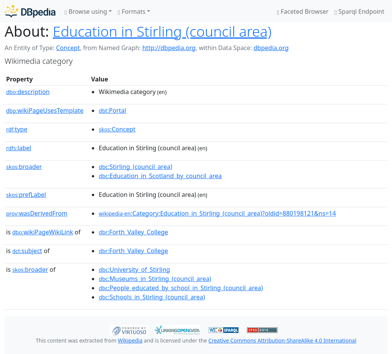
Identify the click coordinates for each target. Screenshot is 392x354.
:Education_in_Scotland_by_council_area (160, 176)
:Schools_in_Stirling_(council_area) (152, 297)
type (17, 129)
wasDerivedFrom (36, 213)
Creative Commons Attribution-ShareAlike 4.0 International (282, 340)
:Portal (112, 110)
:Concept (117, 129)
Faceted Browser (302, 11)
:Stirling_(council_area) (135, 166)
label (18, 148)
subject (27, 251)
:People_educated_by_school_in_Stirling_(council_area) (181, 288)
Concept (68, 48)
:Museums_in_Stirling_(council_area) (155, 278)
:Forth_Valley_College (133, 232)
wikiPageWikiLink (42, 232)
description (28, 92)
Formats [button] (131, 11)
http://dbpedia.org (169, 48)
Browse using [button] (86, 11)
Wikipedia (130, 340)
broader (24, 166)
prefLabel (26, 194)
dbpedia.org (271, 48)
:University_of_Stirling (134, 269)
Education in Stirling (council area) (162, 31)
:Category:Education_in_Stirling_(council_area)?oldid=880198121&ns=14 (217, 213)
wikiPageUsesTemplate (44, 110)
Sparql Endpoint (359, 11)
